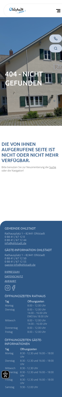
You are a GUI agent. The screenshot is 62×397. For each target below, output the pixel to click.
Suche (52, 167)
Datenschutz (14, 276)
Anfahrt (10, 281)
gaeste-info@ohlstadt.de (20, 264)
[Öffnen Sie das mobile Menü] (58, 10)
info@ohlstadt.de (15, 243)
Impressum (12, 271)
